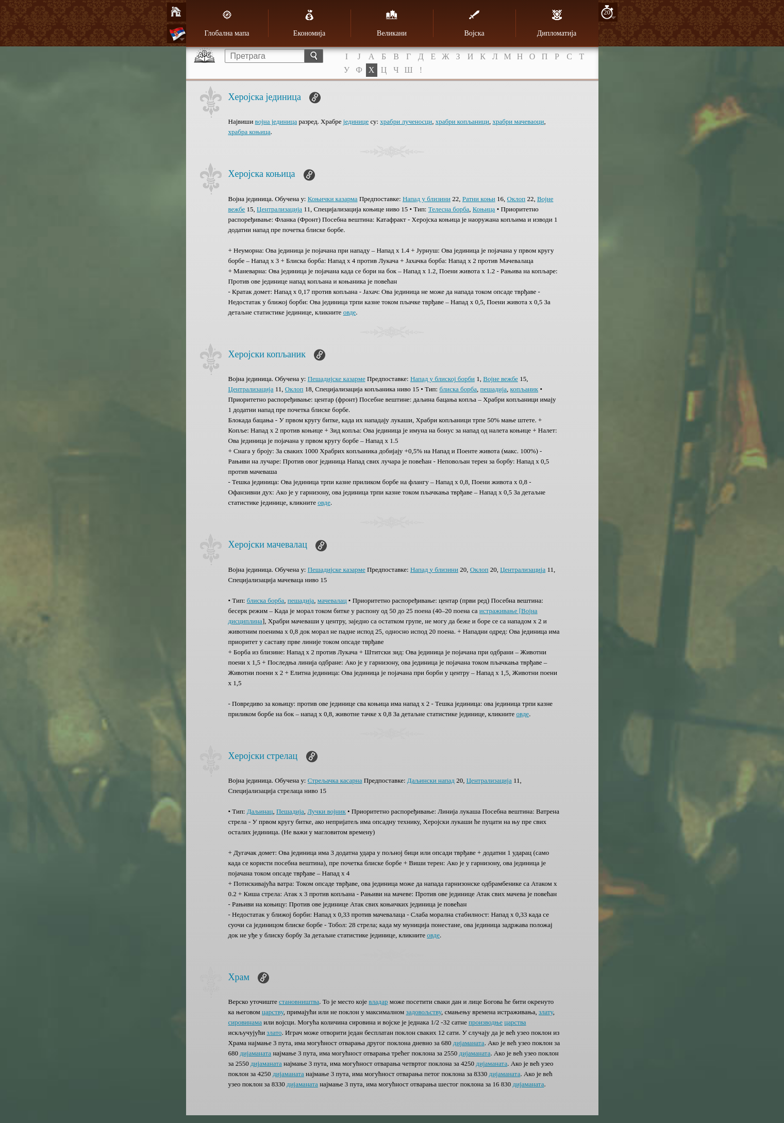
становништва (299, 1001)
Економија (309, 23)
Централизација (279, 209)
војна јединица (276, 121)
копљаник (524, 389)
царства (515, 1022)
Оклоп (516, 199)
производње (486, 1022)
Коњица (484, 209)
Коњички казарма (333, 199)
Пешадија (290, 811)
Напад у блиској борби (442, 379)
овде (349, 312)
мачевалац (332, 600)
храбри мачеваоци (518, 121)
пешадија (493, 389)
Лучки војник (326, 811)
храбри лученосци (406, 121)
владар (378, 1001)
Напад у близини (427, 199)
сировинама (245, 1022)
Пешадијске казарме (336, 379)
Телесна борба (449, 209)
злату (546, 1012)
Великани (392, 23)
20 (607, 12)
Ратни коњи (478, 199)
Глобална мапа (226, 23)
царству (272, 1012)
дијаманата (469, 1043)
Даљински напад (431, 780)
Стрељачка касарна (335, 780)
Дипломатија (557, 23)
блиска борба (458, 389)
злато (273, 1032)
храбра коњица (249, 132)
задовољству (423, 1012)
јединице (356, 121)
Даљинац (260, 811)
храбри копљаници (462, 121)
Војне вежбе (500, 379)
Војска (474, 23)
